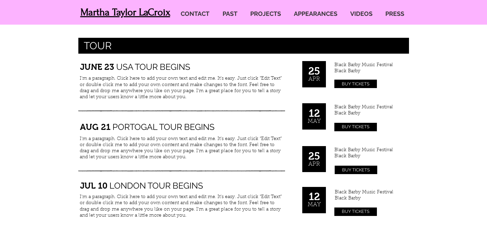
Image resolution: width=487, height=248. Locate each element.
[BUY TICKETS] (355, 84)
